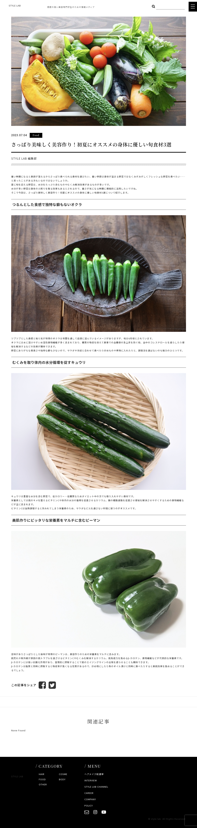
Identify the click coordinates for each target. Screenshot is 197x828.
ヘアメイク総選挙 (94, 774)
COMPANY (90, 799)
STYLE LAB (15, 5)
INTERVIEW (90, 780)
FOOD (42, 779)
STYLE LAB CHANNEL (96, 786)
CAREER (89, 793)
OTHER (43, 784)
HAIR (41, 774)
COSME (63, 774)
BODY (62, 779)
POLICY (88, 805)
